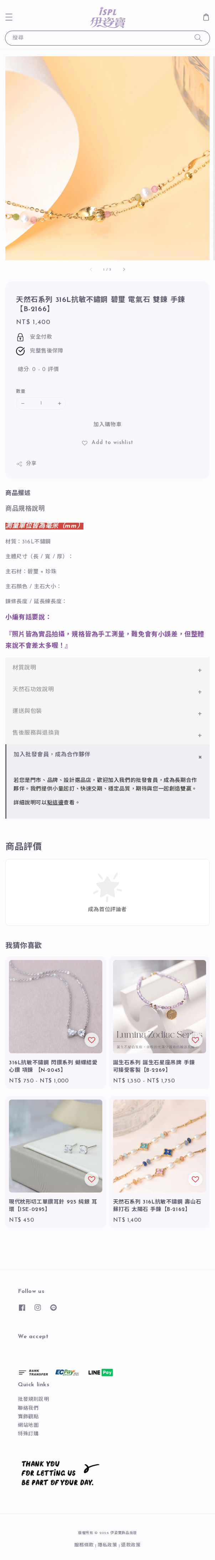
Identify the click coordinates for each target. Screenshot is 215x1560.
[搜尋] (198, 38)
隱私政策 (107, 1545)
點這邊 (55, 803)
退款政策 (131, 1545)
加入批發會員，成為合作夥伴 (52, 755)
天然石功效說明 (33, 690)
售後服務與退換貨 (36, 733)
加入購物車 (107, 425)
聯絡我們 (28, 1408)
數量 (21, 391)
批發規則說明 (33, 1399)
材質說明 (24, 668)
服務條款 (84, 1545)
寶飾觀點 (28, 1417)
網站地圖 (28, 1425)
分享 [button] (26, 464)
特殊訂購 (28, 1434)
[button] (9, 17)
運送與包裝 (27, 711)
